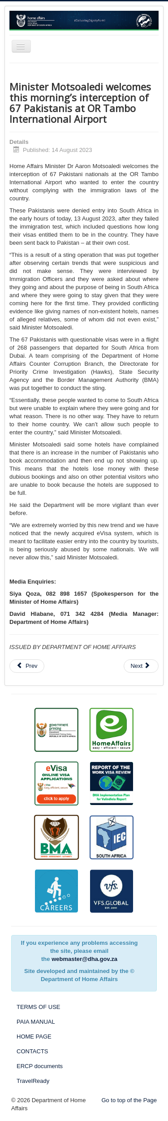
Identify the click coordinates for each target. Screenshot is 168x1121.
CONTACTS (32, 1051)
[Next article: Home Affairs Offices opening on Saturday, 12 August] (141, 666)
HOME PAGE (34, 1036)
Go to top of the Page (129, 1100)
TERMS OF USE (38, 1007)
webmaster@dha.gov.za (84, 959)
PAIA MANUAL (36, 1021)
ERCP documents (40, 1066)
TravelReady (33, 1081)
